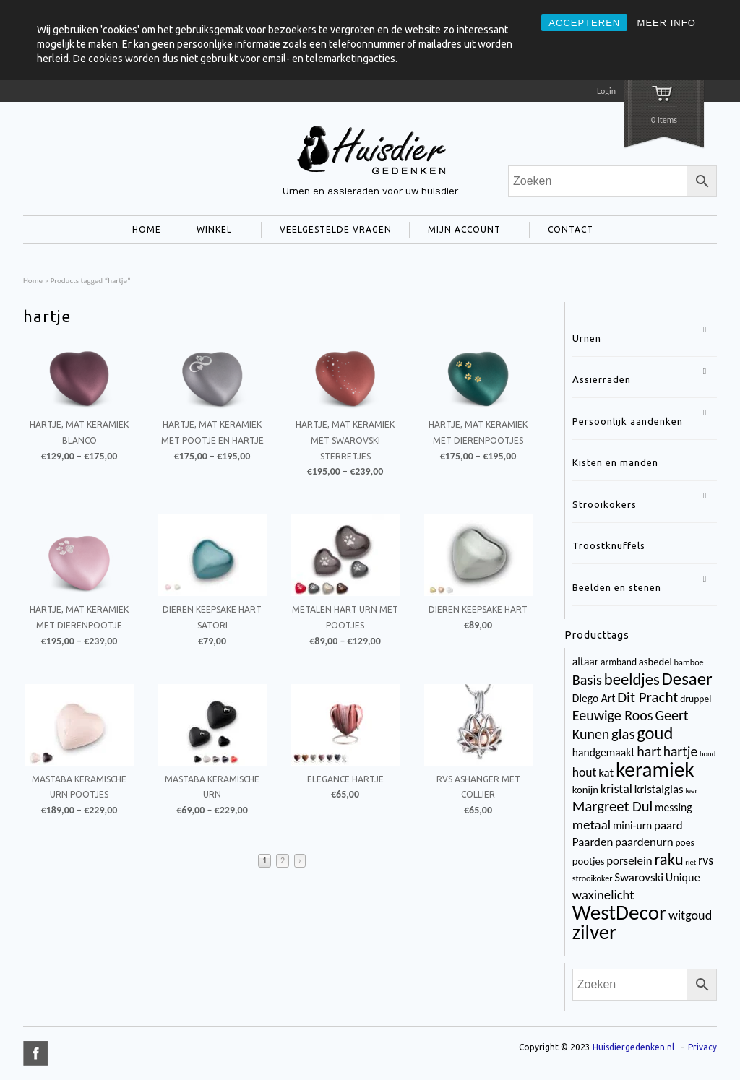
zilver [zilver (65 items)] (594, 932)
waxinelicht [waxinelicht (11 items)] (603, 894)
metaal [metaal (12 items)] (591, 824)
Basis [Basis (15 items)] (587, 679)
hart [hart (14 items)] (649, 751)
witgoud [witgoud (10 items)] (690, 915)
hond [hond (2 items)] (707, 754)
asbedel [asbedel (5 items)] (655, 661)
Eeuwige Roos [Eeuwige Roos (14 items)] (612, 715)
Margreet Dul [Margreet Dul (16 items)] (612, 806)
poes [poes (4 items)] (684, 843)
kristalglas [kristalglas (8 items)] (659, 789)
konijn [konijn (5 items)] (585, 789)
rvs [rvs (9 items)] (705, 860)
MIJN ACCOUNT (461, 231)
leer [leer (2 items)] (691, 790)
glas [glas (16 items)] (622, 734)
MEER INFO (666, 22)
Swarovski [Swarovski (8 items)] (638, 877)
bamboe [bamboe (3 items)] (689, 662)
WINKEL (211, 231)
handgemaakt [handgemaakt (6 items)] (603, 752)
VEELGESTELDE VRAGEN (336, 229)
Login (606, 91)
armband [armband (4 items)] (619, 662)
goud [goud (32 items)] (655, 733)
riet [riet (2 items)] (690, 862)
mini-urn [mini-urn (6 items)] (632, 825)
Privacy (702, 1047)
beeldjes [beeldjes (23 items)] (632, 679)
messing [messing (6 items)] (673, 807)
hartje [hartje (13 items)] (680, 751)
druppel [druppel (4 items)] (695, 699)
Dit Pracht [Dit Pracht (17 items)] (647, 697)
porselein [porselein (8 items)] (629, 860)
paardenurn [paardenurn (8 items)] (644, 842)
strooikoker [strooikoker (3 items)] (592, 878)
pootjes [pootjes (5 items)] (588, 861)
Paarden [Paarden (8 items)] (592, 842)
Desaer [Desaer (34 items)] (687, 679)
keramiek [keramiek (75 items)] (655, 769)
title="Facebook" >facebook (35, 1053)
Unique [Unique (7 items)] (683, 877)
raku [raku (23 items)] (668, 859)
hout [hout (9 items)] (584, 772)
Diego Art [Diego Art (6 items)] (594, 698)
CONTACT (567, 231)
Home (33, 280)
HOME (146, 229)
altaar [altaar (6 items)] (585, 661)
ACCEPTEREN (584, 22)
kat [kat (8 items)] (606, 772)
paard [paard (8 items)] (668, 825)
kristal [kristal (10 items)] (616, 789)
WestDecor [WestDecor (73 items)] (619, 912)
